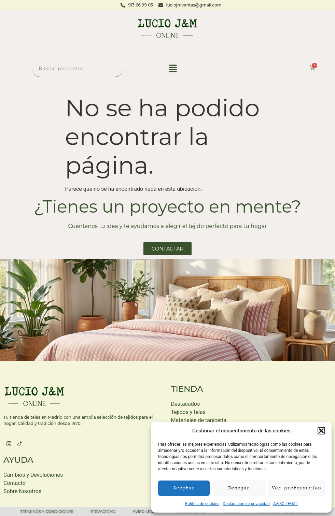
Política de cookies (202, 503)
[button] (321, 430)
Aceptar (184, 488)
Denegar (239, 488)
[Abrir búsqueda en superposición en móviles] (77, 68)
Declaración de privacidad (246, 503)
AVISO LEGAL (285, 503)
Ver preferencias (296, 488)
